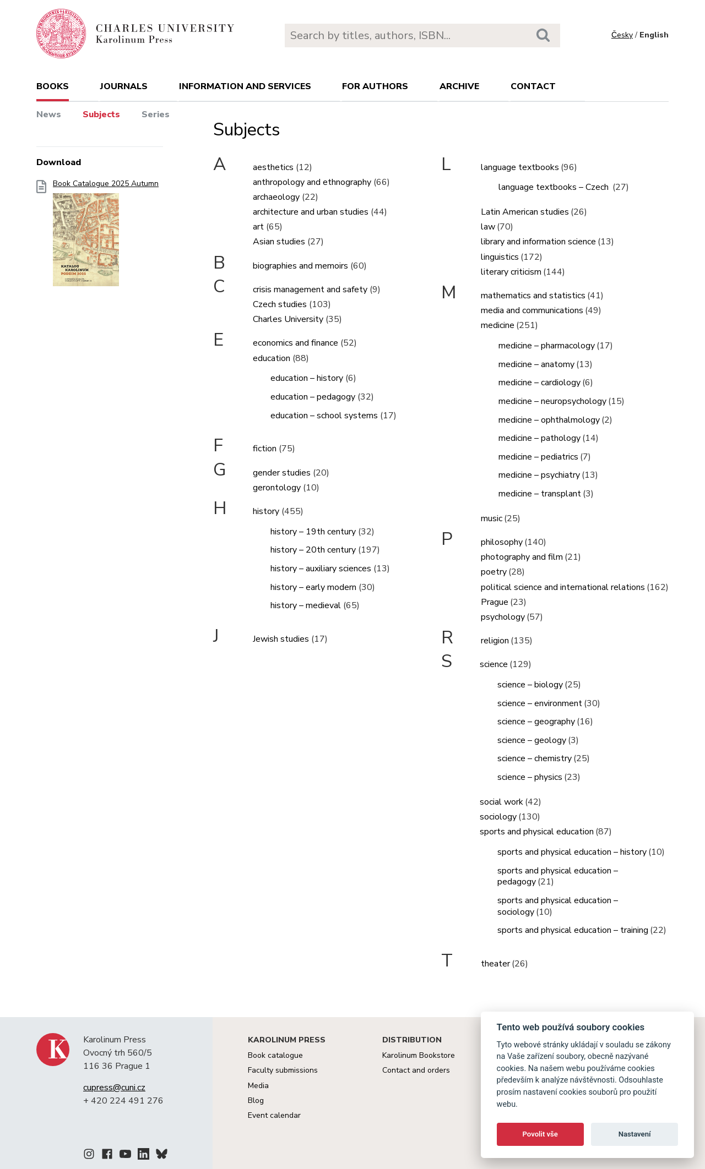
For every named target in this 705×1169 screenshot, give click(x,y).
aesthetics (273, 167)
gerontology (277, 488)
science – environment (539, 703)
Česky (622, 35)
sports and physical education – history (572, 852)
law (488, 227)
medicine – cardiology (539, 382)
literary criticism (511, 272)
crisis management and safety (310, 289)
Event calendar (274, 1115)
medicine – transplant (539, 494)
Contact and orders (416, 1070)
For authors (375, 86)
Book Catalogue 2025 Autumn (106, 236)
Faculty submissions (283, 1070)
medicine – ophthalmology (549, 420)
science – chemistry (534, 758)
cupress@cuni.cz (114, 1087)
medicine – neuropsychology (552, 401)
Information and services (245, 86)
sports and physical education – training (572, 930)
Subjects (101, 114)
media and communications (532, 310)
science (494, 664)
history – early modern (313, 587)
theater (495, 964)
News (48, 114)
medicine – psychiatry (539, 475)
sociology (498, 817)
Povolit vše (540, 1134)
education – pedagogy (312, 397)
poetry (494, 572)
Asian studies (279, 242)
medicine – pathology (539, 438)
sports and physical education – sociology (557, 906)
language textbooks (520, 167)
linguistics (500, 257)
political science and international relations (563, 587)
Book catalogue (275, 1055)
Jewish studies (281, 639)
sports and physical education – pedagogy (557, 876)
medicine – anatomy (536, 364)
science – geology (531, 740)
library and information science (538, 242)
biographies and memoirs (300, 266)
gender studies (282, 473)
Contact (533, 86)
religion (495, 641)
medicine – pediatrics (538, 457)
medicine (497, 325)
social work (501, 802)
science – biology (530, 685)
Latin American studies (525, 212)
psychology (503, 617)
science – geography (536, 721)
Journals (124, 86)
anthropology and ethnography (312, 182)
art (258, 227)
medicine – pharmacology (546, 346)
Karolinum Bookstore (418, 1055)
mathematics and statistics (533, 295)
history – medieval (305, 605)
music (491, 518)
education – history (306, 378)
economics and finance (295, 343)
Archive (459, 86)
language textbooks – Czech (554, 187)
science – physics (529, 777)
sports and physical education (537, 832)
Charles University (288, 319)
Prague (494, 602)
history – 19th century (313, 532)
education (271, 358)
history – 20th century (313, 550)
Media (258, 1085)
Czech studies (280, 304)
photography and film (522, 557)
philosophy (502, 542)
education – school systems (324, 415)
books (52, 86)
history (266, 511)
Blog (256, 1100)
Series (156, 114)
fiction (264, 449)
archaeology (276, 197)
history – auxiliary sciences (320, 568)
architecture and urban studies (310, 212)
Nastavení (635, 1134)
